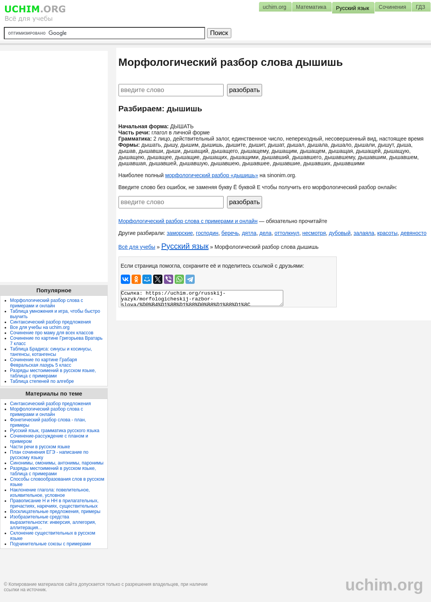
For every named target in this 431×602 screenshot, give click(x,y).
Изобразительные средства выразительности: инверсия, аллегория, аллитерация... (53, 522)
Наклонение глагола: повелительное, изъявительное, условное (50, 492)
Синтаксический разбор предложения (50, 322)
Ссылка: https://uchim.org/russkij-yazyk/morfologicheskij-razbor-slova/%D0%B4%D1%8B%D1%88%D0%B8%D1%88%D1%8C (202, 298)
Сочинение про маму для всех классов (52, 332)
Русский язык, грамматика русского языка (54, 430)
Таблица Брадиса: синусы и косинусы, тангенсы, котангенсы (51, 351)
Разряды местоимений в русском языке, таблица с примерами (53, 373)
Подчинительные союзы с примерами (50, 544)
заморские (180, 233)
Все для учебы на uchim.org (40, 327)
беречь (230, 233)
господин (207, 233)
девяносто (413, 233)
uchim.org (384, 585)
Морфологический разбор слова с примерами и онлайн (188, 221)
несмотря (314, 233)
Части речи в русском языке (40, 446)
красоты (387, 233)
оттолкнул (286, 233)
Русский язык (185, 246)
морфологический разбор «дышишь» (211, 175)
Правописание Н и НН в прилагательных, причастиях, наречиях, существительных (54, 503)
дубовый (340, 233)
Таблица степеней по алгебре (42, 381)
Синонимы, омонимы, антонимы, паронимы (57, 463)
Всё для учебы (137, 247)
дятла (249, 233)
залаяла (364, 233)
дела (265, 233)
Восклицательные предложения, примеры (55, 511)
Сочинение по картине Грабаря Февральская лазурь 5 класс (43, 362)
